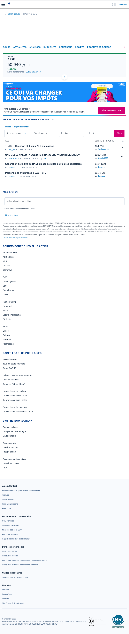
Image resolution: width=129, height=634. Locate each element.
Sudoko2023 (103, 158)
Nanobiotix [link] (8, 306)
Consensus (65, 47)
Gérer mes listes (11, 215)
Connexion (122, 4)
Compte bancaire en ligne (14, 431)
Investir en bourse (11, 463)
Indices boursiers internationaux (17, 375)
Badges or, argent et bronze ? (17, 127)
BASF (11, 59)
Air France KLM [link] (10, 252)
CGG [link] (5, 277)
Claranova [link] (7, 270)
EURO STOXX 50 (33, 72)
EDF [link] (5, 286)
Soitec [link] (6, 331)
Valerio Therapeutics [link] (12, 315)
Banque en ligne (10, 427)
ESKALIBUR (14, 158)
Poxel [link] (5, 326)
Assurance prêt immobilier (14, 459)
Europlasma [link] (8, 290)
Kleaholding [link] (8, 344)
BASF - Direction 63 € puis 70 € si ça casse (30, 146)
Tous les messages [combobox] (15, 133)
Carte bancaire (9, 436)
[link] (21, 490)
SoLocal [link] (6, 335)
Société (79, 47)
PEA (5, 468)
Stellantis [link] (7, 319)
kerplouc (12, 167)
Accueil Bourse (9, 359)
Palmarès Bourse (10, 380)
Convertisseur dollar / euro (15, 395)
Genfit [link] (5, 294)
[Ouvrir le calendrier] (61, 133)
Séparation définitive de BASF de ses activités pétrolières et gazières (43, 164)
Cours (6, 47)
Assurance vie (9, 443)
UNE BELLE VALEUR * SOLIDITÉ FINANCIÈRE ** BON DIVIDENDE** (42, 155)
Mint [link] (5, 261)
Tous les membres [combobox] (42, 133)
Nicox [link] (5, 310)
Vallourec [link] (7, 339)
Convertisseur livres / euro (15, 407)
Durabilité (50, 47)
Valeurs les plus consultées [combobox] (19, 201)
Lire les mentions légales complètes (16, 238)
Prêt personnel (9, 452)
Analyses (35, 47)
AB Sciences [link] (8, 257)
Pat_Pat (12, 149)
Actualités (20, 47)
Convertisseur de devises (14, 391)
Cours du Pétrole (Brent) (14, 384)
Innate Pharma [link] (9, 302)
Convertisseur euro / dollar (15, 400)
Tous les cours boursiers (14, 364)
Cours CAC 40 (9, 368)
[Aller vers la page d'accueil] (8, 4)
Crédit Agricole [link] (9, 281)
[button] (3, 4)
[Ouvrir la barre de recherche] (112, 4)
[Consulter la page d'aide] (115, 4)
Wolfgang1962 (103, 149)
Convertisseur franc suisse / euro (18, 411)
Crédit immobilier (10, 447)
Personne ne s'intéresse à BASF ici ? (25, 173)
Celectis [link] (6, 265)
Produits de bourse (99, 47)
